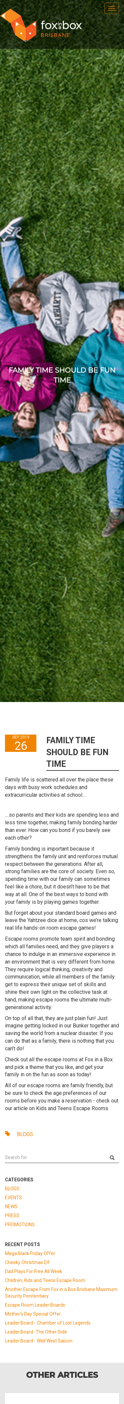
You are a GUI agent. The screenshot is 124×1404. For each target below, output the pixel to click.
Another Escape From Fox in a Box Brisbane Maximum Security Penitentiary (61, 1293)
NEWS (11, 1206)
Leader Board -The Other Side (36, 1332)
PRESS (12, 1215)
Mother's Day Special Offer (33, 1314)
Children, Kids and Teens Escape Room (45, 1280)
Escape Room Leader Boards (35, 1305)
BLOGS (19, 1134)
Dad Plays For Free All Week (33, 1271)
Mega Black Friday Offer (30, 1253)
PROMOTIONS (20, 1224)
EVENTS (13, 1197)
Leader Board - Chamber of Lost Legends (48, 1323)
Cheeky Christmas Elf (27, 1262)
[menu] (111, 8)
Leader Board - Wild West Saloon (38, 1341)
